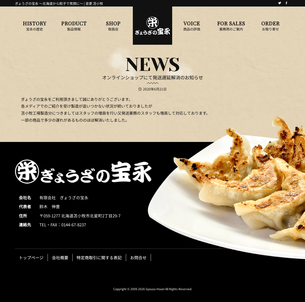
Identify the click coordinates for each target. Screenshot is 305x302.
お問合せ (138, 257)
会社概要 (60, 257)
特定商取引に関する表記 (99, 257)
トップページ (31, 257)
